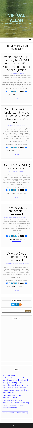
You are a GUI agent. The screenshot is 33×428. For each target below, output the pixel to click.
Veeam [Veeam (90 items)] (27, 390)
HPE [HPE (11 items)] (10, 382)
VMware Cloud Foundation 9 (18, 171)
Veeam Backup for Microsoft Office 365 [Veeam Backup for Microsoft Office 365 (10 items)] (12, 400)
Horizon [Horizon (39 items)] (5, 382)
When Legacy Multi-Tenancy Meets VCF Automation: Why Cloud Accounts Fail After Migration (16, 63)
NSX (7, 265)
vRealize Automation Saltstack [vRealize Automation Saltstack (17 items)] (16, 405)
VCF (8, 125)
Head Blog (26, 425)
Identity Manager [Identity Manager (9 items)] (22, 382)
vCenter (10, 265)
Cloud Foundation (8, 217)
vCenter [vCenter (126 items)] (17, 390)
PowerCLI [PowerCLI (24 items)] (5, 390)
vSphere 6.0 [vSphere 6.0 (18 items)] (12, 412)
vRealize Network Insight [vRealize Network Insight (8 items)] (9, 410)
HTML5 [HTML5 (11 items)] (14, 382)
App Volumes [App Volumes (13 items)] (6, 372)
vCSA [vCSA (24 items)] (22, 390)
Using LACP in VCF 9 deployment (16, 166)
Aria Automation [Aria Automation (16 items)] (15, 372)
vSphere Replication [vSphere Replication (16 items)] (22, 412)
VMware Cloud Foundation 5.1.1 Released (16, 257)
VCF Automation (15, 73)
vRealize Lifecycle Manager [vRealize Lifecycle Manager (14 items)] (10, 407)
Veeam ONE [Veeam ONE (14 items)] (6, 402)
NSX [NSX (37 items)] (27, 385)
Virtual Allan (16, 18)
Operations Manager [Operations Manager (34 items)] (13, 387)
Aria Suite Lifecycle (8, 263)
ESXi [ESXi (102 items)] (21, 380)
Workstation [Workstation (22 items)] (20, 415)
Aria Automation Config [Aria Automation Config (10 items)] (9, 375)
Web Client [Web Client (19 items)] (5, 415)
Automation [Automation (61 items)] (22, 377)
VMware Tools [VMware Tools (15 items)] (24, 402)
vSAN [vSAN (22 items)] (27, 410)
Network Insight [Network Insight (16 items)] (20, 385)
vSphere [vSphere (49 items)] (5, 412)
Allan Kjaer (12, 94)
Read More (16, 98)
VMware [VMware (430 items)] (17, 402)
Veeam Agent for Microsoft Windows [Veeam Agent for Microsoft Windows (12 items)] (12, 395)
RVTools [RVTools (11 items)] (11, 390)
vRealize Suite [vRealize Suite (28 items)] (20, 410)
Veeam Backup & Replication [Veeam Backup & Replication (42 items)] (10, 397)
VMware (22, 73)
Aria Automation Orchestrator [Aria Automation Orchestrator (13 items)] (10, 377)
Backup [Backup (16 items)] (5, 380)
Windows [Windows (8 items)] (12, 415)
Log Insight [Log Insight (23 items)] (12, 385)
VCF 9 (10, 73)
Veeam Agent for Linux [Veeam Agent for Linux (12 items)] (8, 392)
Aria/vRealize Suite (16, 263)
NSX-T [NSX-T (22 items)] (4, 387)
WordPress (16, 425)
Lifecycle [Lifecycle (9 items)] (5, 385)
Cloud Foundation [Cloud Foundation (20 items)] (13, 380)
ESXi (5, 265)
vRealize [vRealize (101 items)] (5, 405)
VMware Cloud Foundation (22, 217)
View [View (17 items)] (12, 402)
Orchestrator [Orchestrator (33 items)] (23, 387)
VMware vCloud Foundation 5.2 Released (16, 211)
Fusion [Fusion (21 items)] (25, 380)
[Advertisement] (16, 341)
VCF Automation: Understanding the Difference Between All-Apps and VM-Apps (16, 116)
